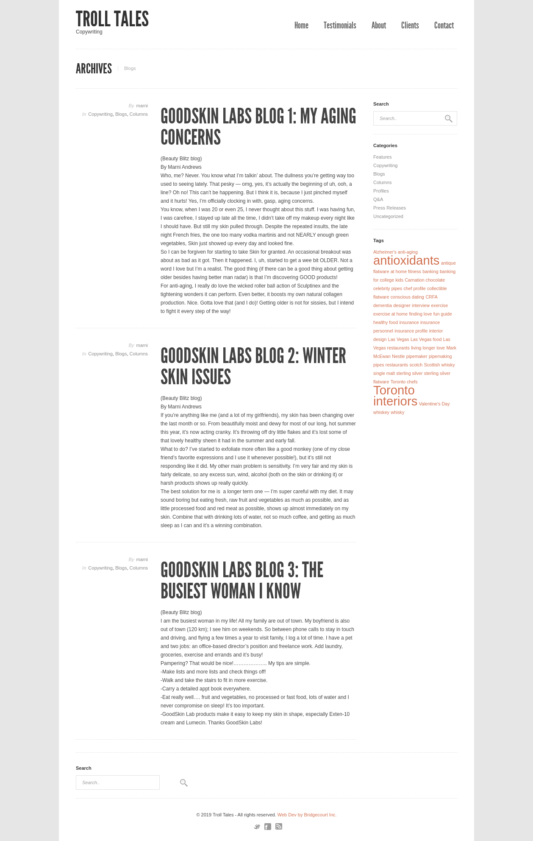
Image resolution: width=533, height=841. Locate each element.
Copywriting (100, 114)
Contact (444, 25)
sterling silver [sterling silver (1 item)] (409, 373)
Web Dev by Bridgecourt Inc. (307, 814)
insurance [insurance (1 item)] (409, 322)
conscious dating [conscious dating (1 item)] (407, 296)
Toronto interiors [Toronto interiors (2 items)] (395, 395)
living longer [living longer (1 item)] (423, 347)
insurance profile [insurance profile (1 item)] (411, 330)
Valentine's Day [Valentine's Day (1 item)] (434, 403)
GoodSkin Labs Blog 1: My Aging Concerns (258, 126)
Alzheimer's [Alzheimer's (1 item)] (385, 251)
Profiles (381, 190)
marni (142, 105)
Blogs (121, 114)
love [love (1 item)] (440, 347)
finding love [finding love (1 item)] (420, 313)
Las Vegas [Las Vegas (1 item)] (398, 339)
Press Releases (389, 207)
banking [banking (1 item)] (430, 271)
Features (382, 156)
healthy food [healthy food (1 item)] (385, 322)
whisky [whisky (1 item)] (397, 412)
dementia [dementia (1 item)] (382, 305)
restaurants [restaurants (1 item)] (397, 364)
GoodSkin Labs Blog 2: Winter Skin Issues (253, 366)
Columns (139, 114)
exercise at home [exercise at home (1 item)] (390, 313)
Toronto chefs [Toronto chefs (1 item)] (404, 381)
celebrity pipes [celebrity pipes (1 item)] (387, 288)
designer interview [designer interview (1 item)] (411, 305)
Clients (410, 25)
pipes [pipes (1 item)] (378, 364)
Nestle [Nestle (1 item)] (398, 356)
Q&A (378, 199)
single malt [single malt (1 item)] (384, 373)
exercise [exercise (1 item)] (439, 305)
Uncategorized (388, 216)
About (379, 25)
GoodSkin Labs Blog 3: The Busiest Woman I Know (242, 580)
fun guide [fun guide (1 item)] (442, 313)
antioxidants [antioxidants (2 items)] (406, 260)
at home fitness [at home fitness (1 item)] (406, 271)
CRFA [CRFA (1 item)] (431, 296)
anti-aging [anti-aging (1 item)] (408, 251)
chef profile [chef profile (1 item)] (414, 288)
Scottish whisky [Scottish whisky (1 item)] (439, 364)
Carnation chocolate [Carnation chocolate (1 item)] (425, 279)
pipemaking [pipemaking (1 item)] (440, 356)
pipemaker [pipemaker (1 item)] (417, 356)
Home (301, 25)
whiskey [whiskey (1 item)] (381, 412)
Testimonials (340, 25)
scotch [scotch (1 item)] (415, 364)
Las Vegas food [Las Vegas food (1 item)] (426, 339)
